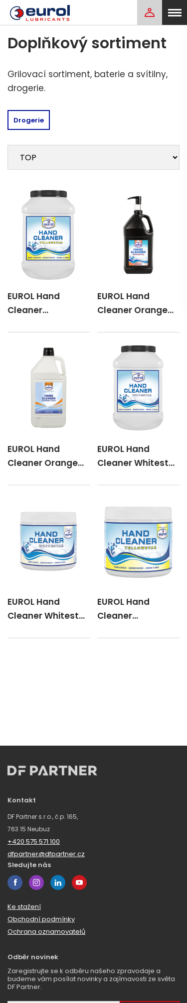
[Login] (149, 12)
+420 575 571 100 (33, 841)
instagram (36, 882)
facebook (14, 882)
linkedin (57, 882)
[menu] (174, 12)
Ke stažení (24, 906)
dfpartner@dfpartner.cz (46, 854)
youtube (79, 882)
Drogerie (28, 120)
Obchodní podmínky (41, 919)
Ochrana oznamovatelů (46, 931)
